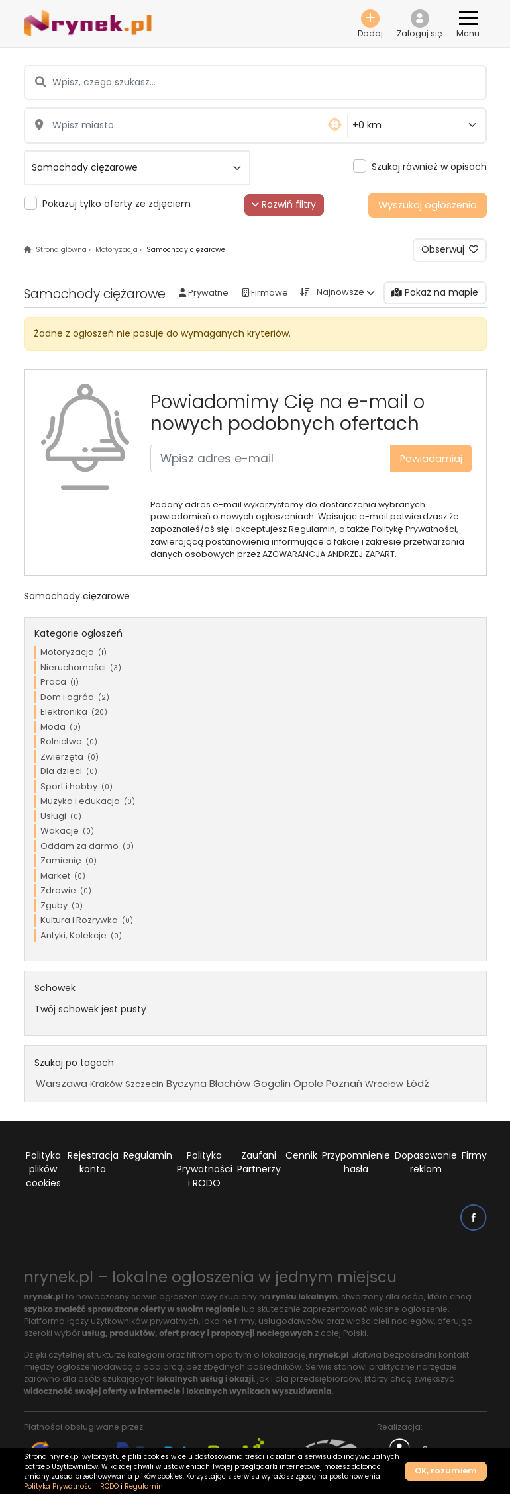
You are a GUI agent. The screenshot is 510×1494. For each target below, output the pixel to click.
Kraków (106, 1084)
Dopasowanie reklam (426, 1162)
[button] (420, 23)
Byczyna (186, 1083)
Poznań (344, 1083)
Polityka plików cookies (43, 1169)
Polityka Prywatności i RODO (204, 1169)
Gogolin (272, 1083)
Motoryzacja (116, 250)
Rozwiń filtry (284, 204)
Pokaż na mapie (434, 292)
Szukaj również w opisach (429, 166)
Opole (308, 1083)
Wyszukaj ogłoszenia (427, 205)
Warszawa (61, 1083)
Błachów (229, 1083)
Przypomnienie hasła (356, 1162)
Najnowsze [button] (340, 292)
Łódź (417, 1083)
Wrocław (384, 1084)
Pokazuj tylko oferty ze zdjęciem (116, 203)
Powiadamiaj (431, 458)
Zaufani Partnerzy (259, 1162)
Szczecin (144, 1084)
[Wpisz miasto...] (186, 125)
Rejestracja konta (93, 1162)
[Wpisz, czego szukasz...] (255, 82)
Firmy (474, 1155)
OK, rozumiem (446, 1470)
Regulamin (147, 1155)
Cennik (301, 1155)
